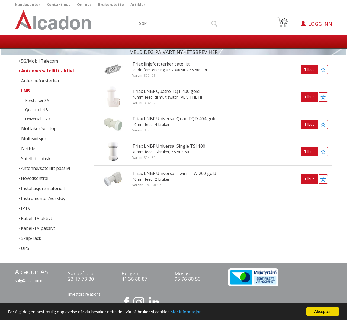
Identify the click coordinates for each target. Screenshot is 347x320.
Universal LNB (37, 118)
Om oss (84, 4)
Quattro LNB (36, 109)
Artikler (137, 4)
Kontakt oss (58, 4)
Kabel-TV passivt (38, 228)
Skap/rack (31, 238)
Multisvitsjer (33, 138)
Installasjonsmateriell (43, 188)
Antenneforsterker (40, 81)
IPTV (26, 208)
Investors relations (84, 294)
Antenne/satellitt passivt (45, 168)
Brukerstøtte (111, 4)
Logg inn (320, 24)
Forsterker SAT (38, 100)
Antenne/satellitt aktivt (48, 71)
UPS (25, 248)
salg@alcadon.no (30, 280)
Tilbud (309, 69)
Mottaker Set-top (39, 128)
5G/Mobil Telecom (39, 61)
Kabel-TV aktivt (36, 218)
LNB (25, 91)
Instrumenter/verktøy (43, 198)
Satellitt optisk (35, 158)
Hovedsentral (34, 178)
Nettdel (28, 148)
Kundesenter (27, 4)
